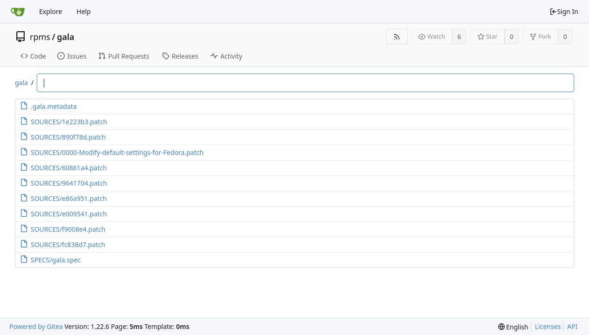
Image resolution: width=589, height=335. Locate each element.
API (572, 326)
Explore (50, 11)
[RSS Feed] (397, 36)
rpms (40, 36)
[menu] (513, 326)
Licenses (548, 326)
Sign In (563, 11)
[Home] (18, 11)
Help (83, 11)
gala (65, 36)
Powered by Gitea (36, 326)
